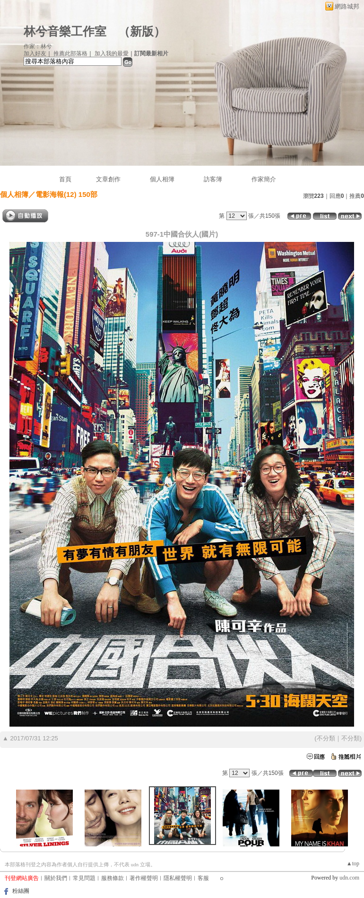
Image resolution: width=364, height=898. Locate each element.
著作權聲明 (144, 878)
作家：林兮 (38, 46)
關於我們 (55, 878)
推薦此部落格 (70, 53)
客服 (203, 878)
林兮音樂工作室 (65, 31)
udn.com (349, 877)
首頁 (65, 179)
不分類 (326, 738)
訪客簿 (213, 179)
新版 (142, 31)
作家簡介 (263, 179)
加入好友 (35, 53)
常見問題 (84, 878)
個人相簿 (162, 179)
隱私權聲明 (178, 878)
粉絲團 (20, 891)
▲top (353, 863)
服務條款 (112, 878)
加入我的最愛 (112, 53)
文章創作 (108, 179)
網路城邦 (347, 6)
